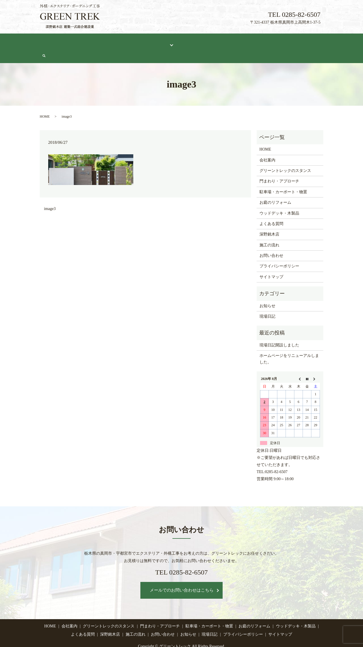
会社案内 (71, 41)
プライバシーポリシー (279, 252)
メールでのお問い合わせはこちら (182, 576)
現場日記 (271, 41)
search (320, 42)
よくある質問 (190, 41)
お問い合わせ (298, 41)
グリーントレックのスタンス (112, 41)
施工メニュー (157, 41)
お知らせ (267, 292)
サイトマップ (271, 263)
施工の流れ (246, 41)
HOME (50, 41)
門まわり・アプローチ (279, 167)
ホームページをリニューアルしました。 (289, 345)
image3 (50, 195)
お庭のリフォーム (275, 188)
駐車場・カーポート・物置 (283, 178)
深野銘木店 (219, 41)
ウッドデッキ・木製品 (279, 199)
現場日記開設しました (279, 331)
